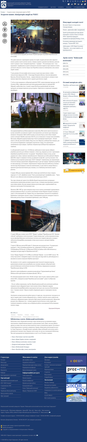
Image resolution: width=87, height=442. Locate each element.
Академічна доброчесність (51, 387)
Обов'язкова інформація (15, 410)
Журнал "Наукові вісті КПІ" (30, 390)
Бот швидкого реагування (34, 419)
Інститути (3, 367)
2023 (64, 71)
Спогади (27, 314)
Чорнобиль (20, 314)
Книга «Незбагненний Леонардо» (20, 347)
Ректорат (3, 359)
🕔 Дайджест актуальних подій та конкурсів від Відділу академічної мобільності (71, 142)
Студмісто (3, 388)
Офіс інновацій (5, 396)
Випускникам (48, 374)
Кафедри (3, 372)
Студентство (79, 7)
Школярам (47, 359)
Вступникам (47, 362)
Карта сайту (38, 410)
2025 (64, 66)
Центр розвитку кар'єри (7, 393)
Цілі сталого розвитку (50, 398)
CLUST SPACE (48, 395)
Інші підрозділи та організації (8, 375)
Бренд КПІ (25, 410)
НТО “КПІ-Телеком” (6, 383)
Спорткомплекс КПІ (6, 385)
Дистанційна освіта (28, 359)
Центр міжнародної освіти (29, 370)
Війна (45, 392)
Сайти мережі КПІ (27, 375)
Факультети (4, 370)
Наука (68, 7)
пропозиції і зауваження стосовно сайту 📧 (26, 435)
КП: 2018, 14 (14, 312)
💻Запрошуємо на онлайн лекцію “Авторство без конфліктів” (70, 125)
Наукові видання (27, 378)
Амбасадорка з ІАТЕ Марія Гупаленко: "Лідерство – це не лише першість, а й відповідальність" (73, 48)
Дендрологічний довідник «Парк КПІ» (22, 344)
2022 (64, 74)
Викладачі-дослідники (50, 385)
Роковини (13, 314)
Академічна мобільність (29, 362)
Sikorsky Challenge (49, 382)
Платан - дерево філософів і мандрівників (74, 29)
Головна (3, 12)
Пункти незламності (8, 427)
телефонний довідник (55, 415)
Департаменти (4, 365)
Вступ (53, 7)
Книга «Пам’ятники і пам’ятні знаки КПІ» (23, 337)
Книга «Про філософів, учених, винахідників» (24, 349)
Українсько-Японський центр (8, 390)
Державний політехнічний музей (9, 380)
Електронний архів (27, 385)
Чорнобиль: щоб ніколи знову (71, 85)
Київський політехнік (16, 316)
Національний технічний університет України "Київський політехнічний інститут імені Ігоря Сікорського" (19, 4)
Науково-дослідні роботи (29, 383)
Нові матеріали (46, 410)
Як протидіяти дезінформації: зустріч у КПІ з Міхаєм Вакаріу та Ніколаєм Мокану (71, 94)
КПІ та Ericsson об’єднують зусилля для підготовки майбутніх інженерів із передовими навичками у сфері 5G (70, 104)
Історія (32, 314)
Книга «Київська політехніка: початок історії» (24, 342)
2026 (64, 63)
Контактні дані (4, 410)
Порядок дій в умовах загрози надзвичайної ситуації (16, 425)
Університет (43, 7)
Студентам (47, 372)
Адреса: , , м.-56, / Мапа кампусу (24, 412)
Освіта (61, 7)
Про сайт (31, 410)
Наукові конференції (28, 380)
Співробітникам (48, 377)
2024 (64, 69)
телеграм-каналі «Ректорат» (26, 429)
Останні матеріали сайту (72, 82)
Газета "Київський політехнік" (30, 388)
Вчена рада (3, 362)
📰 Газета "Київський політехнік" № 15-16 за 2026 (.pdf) (70, 134)
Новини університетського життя (31, 316)
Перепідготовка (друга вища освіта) (32, 365)
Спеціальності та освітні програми (53, 390)
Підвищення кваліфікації (29, 367)
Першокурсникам (49, 369)
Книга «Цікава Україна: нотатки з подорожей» (24, 339)
